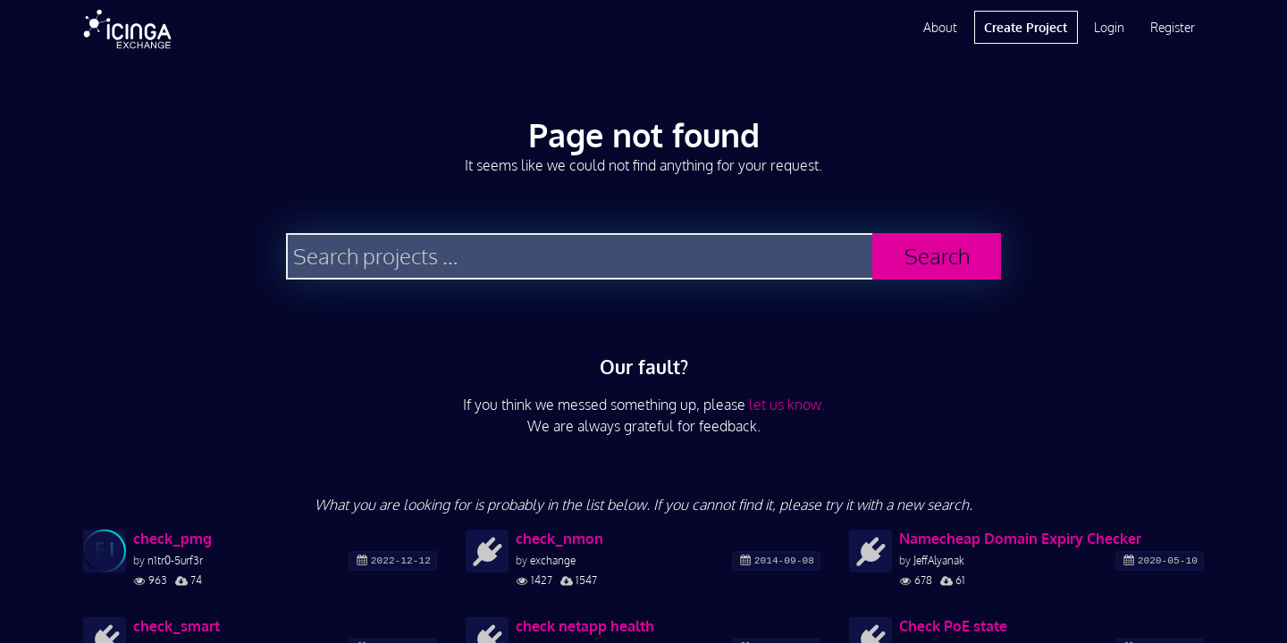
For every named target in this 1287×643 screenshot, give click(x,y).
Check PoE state (953, 626)
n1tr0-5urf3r (175, 560)
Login (1109, 27)
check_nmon (559, 538)
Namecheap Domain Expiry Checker (1020, 538)
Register (1172, 27)
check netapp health (585, 626)
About (940, 27)
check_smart (176, 626)
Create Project (1025, 27)
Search (937, 256)
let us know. (787, 404)
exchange (553, 560)
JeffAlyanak (938, 560)
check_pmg (172, 538)
